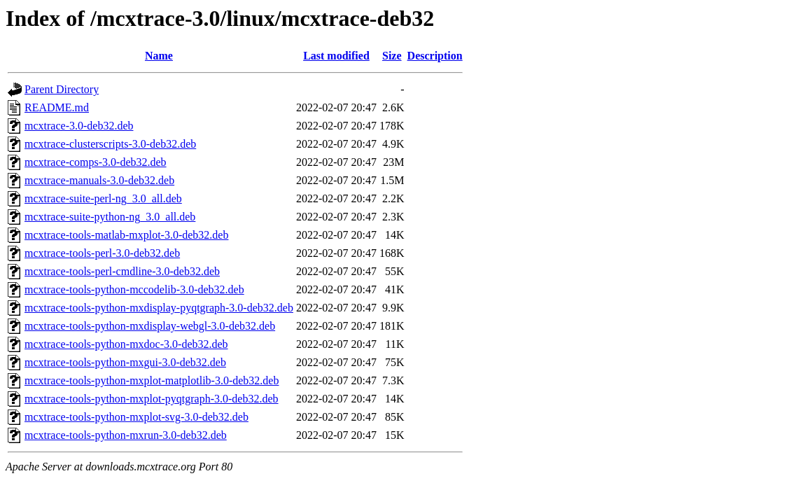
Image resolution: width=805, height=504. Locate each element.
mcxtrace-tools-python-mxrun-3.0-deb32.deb (125, 435)
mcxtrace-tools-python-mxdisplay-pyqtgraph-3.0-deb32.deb (158, 308)
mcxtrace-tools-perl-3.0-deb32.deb (102, 253)
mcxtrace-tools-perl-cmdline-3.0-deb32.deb (122, 271)
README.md (56, 107)
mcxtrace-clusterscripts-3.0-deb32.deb (110, 144)
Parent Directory (61, 89)
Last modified (336, 56)
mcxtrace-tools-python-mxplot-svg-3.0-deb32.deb (136, 417)
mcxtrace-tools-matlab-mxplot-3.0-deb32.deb (126, 235)
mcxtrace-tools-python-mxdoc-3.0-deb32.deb (126, 344)
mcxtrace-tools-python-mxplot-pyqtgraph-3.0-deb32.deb (151, 399)
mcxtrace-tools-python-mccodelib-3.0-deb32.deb (134, 289)
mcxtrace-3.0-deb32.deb (78, 126)
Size (392, 56)
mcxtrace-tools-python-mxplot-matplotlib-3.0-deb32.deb (151, 380)
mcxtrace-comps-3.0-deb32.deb (95, 162)
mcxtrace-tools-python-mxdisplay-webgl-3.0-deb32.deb (149, 326)
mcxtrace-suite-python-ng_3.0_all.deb (109, 217)
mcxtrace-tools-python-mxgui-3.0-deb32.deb (125, 362)
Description (435, 56)
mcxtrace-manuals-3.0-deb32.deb (99, 180)
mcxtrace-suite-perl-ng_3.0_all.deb (103, 198)
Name (159, 56)
